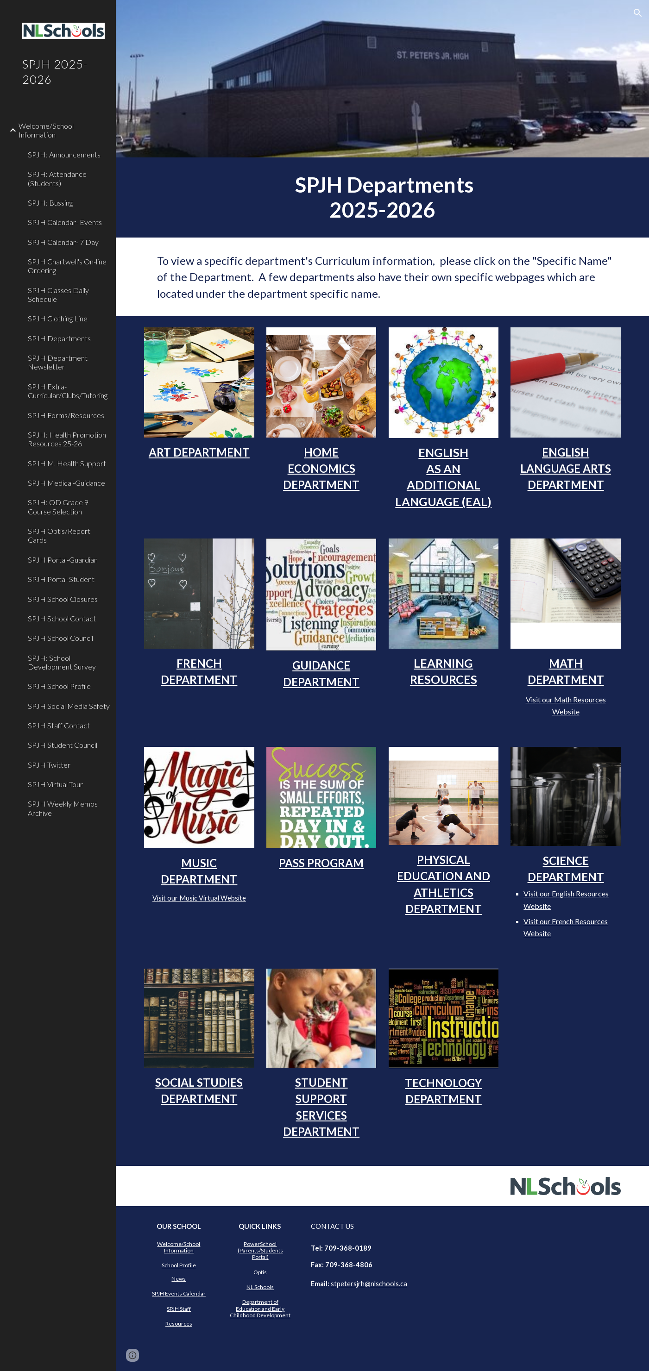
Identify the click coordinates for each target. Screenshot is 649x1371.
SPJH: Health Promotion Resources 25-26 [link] (67, 439)
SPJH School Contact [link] (62, 618)
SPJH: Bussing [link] (50, 202)
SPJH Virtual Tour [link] (55, 784)
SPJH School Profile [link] (59, 686)
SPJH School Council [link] (60, 637)
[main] (382, 197)
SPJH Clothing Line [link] (58, 318)
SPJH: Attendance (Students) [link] (57, 178)
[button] (638, 13)
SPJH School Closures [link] (63, 599)
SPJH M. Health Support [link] (67, 463)
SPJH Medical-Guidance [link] (66, 482)
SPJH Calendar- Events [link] (65, 222)
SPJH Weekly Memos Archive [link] (63, 808)
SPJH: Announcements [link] (64, 154)
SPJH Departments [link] (59, 338)
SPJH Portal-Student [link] (61, 579)
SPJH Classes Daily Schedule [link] (58, 294)
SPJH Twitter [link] (49, 764)
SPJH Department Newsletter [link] (58, 362)
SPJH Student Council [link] (62, 744)
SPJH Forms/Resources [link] (66, 415)
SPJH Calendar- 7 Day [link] (63, 242)
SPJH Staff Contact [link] (59, 725)
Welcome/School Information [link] (46, 130)
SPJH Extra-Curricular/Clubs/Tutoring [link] (67, 391)
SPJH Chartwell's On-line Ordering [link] (67, 266)
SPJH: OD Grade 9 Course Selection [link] (58, 506)
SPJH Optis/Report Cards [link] (59, 535)
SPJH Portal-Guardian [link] (63, 559)
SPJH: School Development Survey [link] (62, 662)
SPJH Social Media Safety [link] (69, 705)
